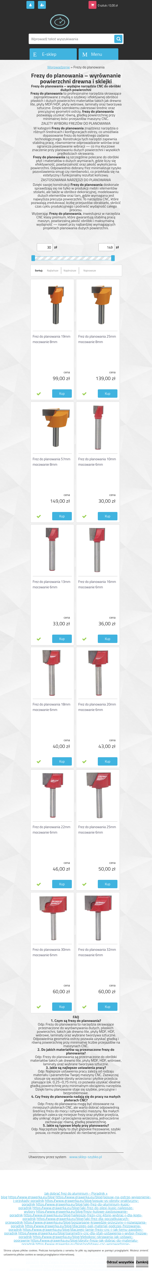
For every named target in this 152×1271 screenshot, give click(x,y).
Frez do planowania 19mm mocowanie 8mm (51, 339)
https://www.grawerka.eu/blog (31, 1197)
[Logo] (60, 22)
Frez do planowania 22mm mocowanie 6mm (51, 829)
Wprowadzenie (58, 67)
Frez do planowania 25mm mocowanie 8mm (97, 339)
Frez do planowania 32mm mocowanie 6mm (97, 952)
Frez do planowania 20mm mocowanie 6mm (97, 707)
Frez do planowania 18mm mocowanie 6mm (51, 707)
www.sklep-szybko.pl (85, 1156)
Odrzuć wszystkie (120, 1262)
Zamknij (142, 1262)
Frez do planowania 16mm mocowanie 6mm (97, 584)
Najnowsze (90, 270)
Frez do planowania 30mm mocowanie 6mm (51, 952)
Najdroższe (70, 270)
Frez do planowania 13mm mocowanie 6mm (51, 584)
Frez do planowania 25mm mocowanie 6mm (97, 829)
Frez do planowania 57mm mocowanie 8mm (51, 461)
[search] (118, 39)
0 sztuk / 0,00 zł (108, 5)
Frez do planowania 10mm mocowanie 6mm (97, 461)
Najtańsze (52, 270)
